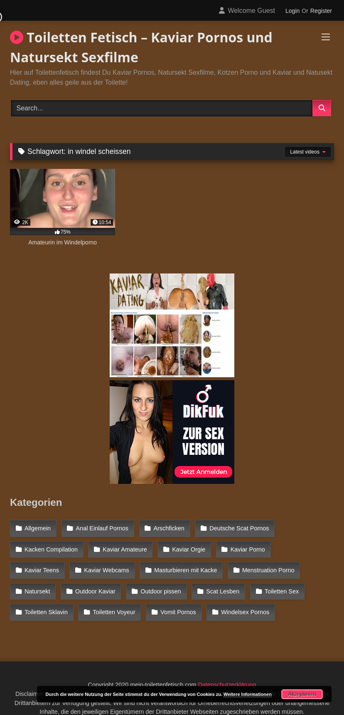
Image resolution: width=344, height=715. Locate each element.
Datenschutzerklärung (227, 669)
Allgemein (37, 527)
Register (321, 10)
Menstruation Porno (205, 563)
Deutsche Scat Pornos (233, 527)
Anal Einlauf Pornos (100, 527)
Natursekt (267, 563)
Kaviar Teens (300, 545)
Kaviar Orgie (184, 545)
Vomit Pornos (107, 599)
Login (292, 10)
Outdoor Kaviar (44, 581)
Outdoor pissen (108, 581)
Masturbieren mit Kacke (123, 563)
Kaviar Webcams (46, 563)
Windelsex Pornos (173, 599)
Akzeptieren (302, 694)
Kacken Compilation (50, 545)
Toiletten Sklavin (287, 581)
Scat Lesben (168, 581)
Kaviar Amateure (123, 545)
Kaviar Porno (242, 545)
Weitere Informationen (248, 694)
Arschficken (165, 527)
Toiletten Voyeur (45, 599)
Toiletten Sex (225, 581)
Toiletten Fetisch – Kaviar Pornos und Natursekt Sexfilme (141, 47)
